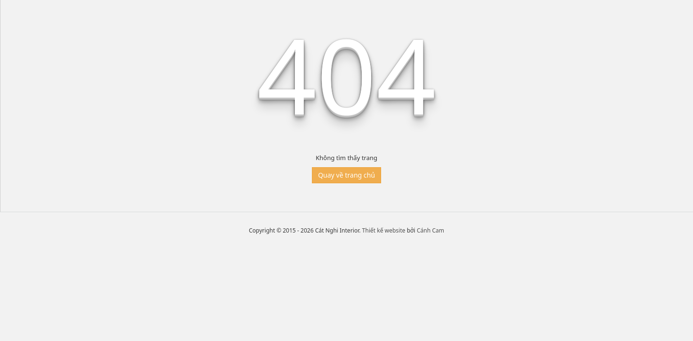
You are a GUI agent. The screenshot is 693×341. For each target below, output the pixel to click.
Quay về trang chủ (346, 174)
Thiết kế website (383, 230)
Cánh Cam (430, 230)
